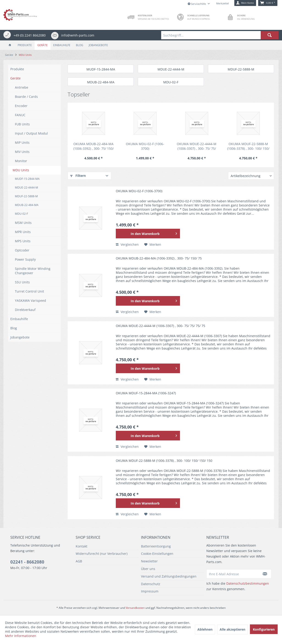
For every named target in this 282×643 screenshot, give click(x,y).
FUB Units (22, 124)
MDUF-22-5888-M (26, 196)
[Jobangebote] (98, 45)
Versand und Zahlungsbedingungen (168, 576)
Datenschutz (150, 584)
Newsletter (149, 561)
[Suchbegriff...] (220, 35)
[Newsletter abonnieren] (264, 573)
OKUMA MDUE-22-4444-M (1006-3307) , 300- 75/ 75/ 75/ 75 (196, 146)
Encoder (21, 106)
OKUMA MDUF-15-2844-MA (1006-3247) (146, 393)
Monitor (21, 161)
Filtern (78, 175)
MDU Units (21, 170)
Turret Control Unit (29, 291)
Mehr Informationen (20, 636)
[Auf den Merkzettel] (152, 244)
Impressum (149, 591)
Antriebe (21, 87)
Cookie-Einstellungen (157, 553)
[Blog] (79, 45)
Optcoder (22, 250)
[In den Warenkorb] (148, 233)
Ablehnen (205, 629)
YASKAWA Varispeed (30, 300)
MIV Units (22, 151)
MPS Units (22, 241)
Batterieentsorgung (156, 546)
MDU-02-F (21, 214)
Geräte (15, 78)
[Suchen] (270, 35)
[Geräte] (42, 45)
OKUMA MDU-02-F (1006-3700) (145, 146)
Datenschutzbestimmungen (247, 583)
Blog (13, 328)
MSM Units (23, 222)
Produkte (17, 69)
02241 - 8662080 (27, 562)
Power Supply (25, 259)
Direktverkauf (25, 309)
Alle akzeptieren (232, 629)
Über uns (148, 569)
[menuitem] (220, 35)
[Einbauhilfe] (61, 45)
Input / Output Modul (31, 133)
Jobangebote (20, 337)
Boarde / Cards (26, 96)
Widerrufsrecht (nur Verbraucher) (101, 553)
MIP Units (22, 142)
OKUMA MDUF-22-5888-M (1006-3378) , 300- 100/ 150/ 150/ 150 (248, 146)
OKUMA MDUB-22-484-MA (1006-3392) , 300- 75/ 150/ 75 (93, 146)
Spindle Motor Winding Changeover (32, 270)
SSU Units (22, 282)
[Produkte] (25, 45)
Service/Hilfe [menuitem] (197, 4)
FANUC (20, 115)
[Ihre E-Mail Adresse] (232, 573)
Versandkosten (135, 608)
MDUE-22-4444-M (26, 187)
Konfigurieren (264, 629)
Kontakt (81, 546)
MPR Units (23, 232)
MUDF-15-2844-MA (27, 179)
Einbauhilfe (19, 319)
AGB (79, 561)
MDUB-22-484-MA (27, 205)
